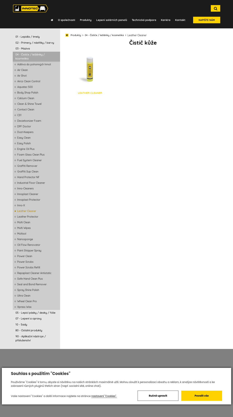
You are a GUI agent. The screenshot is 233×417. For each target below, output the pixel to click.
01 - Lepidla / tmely (27, 36)
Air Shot (22, 75)
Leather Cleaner (26, 211)
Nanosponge (25, 239)
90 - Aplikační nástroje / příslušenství (30, 338)
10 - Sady (21, 324)
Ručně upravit (158, 396)
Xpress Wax (24, 307)
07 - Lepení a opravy (28, 318)
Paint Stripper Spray (29, 250)
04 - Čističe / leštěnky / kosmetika (30, 56)
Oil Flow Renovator (28, 245)
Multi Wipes (24, 228)
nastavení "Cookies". (104, 396)
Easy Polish (24, 143)
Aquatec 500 (25, 87)
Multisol (21, 233)
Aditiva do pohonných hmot (34, 64)
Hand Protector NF (28, 177)
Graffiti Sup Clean (27, 171)
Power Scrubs (25, 261)
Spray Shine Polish (28, 290)
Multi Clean (23, 222)
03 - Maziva (22, 48)
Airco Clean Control (28, 81)
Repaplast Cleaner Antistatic (34, 273)
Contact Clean (25, 109)
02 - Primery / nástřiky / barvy (34, 42)
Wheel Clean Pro (27, 301)
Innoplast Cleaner (27, 194)
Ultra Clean (23, 295)
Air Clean (22, 70)
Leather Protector (27, 216)
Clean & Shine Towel (29, 104)
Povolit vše (202, 396)
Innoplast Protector (28, 199)
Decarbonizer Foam (29, 120)
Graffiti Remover (27, 166)
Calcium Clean (25, 98)
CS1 (19, 115)
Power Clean (24, 256)
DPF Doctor (24, 126)
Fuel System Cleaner (29, 160)
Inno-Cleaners (25, 188)
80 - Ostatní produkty (28, 330)
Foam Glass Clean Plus (31, 154)
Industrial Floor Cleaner (31, 182)
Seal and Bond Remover (32, 284)
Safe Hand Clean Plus (30, 278)
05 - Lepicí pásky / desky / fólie (35, 312)
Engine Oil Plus (26, 149)
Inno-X (21, 205)
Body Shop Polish (27, 92)
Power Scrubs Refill (28, 267)
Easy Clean (24, 137)
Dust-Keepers (25, 132)
